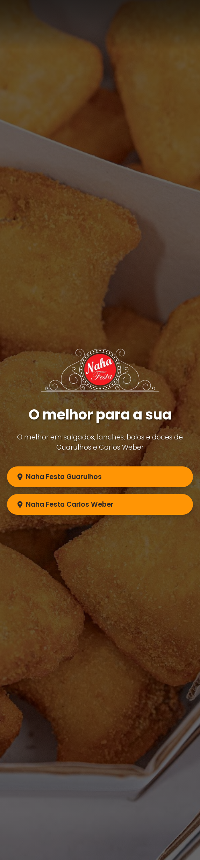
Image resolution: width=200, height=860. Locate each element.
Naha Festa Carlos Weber (65, 504)
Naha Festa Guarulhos (59, 476)
